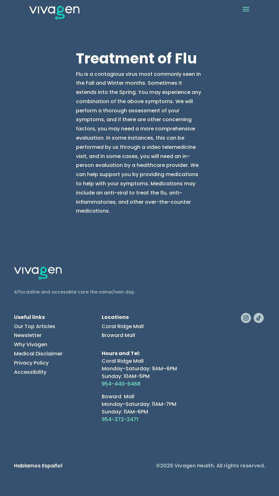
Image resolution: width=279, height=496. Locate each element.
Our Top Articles (34, 326)
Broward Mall (118, 335)
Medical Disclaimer (38, 353)
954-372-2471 (120, 419)
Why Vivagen (30, 344)
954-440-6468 (121, 383)
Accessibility (30, 372)
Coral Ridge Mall (123, 326)
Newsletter (28, 335)
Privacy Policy (31, 363)
